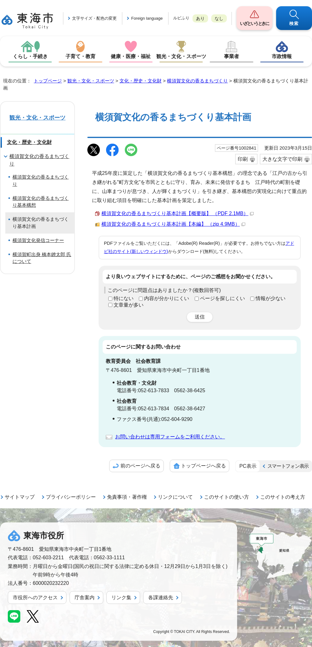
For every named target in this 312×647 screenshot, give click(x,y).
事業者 (231, 56)
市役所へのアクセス (35, 597)
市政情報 (282, 56)
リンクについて (175, 497)
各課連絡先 (160, 597)
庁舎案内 (85, 597)
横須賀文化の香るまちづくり (197, 80)
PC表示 (247, 466)
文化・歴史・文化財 (140, 80)
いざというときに (254, 23)
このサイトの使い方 (226, 497)
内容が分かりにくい (166, 298)
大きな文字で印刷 (282, 159)
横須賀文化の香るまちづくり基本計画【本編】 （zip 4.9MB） (173, 224)
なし (219, 18)
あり (200, 18)
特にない (124, 298)
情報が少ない (270, 298)
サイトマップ (20, 497)
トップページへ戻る (203, 465)
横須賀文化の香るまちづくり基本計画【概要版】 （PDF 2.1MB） (177, 213)
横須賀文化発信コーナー (38, 240)
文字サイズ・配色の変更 (94, 18)
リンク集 (121, 597)
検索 (294, 23)
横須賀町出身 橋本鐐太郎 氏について (41, 258)
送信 (200, 316)
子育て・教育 (80, 56)
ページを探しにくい (222, 298)
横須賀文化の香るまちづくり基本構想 (40, 201)
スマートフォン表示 (288, 466)
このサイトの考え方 (282, 497)
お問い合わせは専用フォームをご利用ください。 (170, 436)
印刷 (243, 159)
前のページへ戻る (140, 465)
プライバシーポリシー (71, 497)
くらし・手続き (30, 56)
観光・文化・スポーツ (181, 56)
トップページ (48, 80)
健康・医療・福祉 (131, 56)
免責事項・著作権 (127, 497)
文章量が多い (129, 305)
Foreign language (147, 18)
